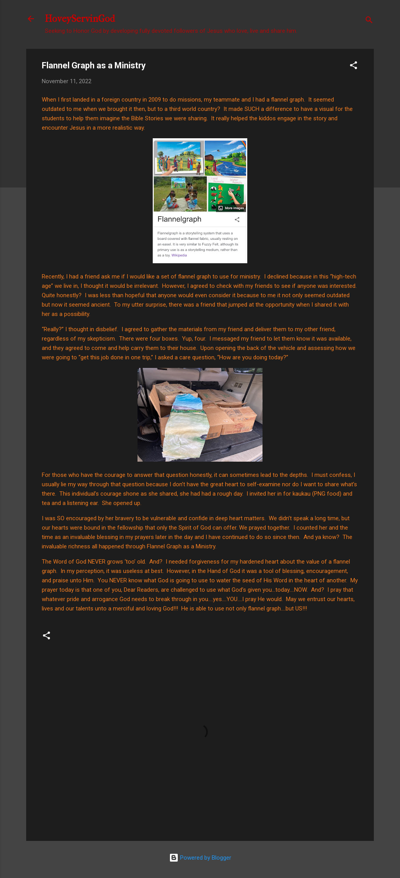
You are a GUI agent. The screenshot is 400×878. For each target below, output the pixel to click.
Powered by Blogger (200, 857)
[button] (353, 67)
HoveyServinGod (80, 18)
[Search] (369, 21)
